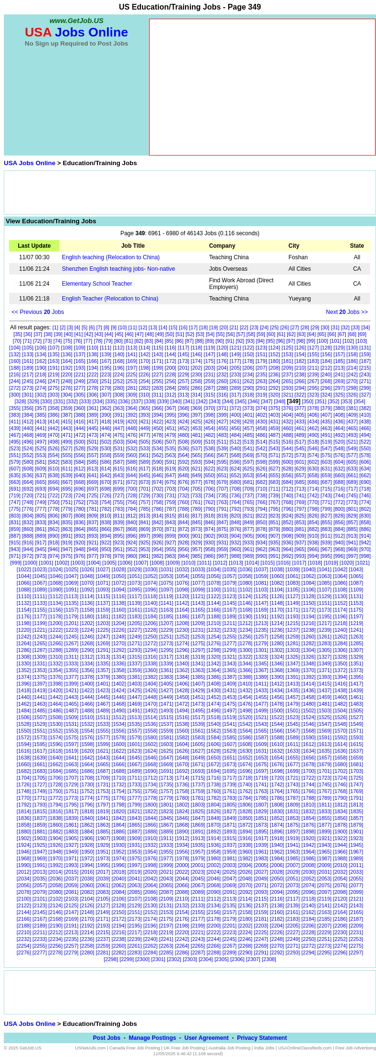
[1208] (182, 623)
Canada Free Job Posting (134, 1048)
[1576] (87, 737)
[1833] (324, 811)
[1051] (135, 576)
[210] (300, 368)
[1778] (150, 798)
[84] (158, 341)
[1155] (40, 610)
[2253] (356, 939)
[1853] (293, 818)
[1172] (309, 610)
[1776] (119, 798)
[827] (326, 515)
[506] (158, 442)
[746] (365, 495)
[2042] (150, 878)
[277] (79, 388)
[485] (248, 435)
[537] (196, 448)
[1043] (356, 569)
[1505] (356, 710)
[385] (41, 415)
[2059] (71, 885)
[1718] (245, 778)
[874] (209, 529)
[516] (287, 442)
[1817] (71, 811)
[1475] (230, 704)
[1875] (293, 825)
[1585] (230, 737)
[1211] (230, 623)
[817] (196, 515)
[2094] (277, 892)
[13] (153, 327)
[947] (66, 549)
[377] (300, 408)
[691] (15, 489)
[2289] (230, 952)
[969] (352, 549)
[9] (114, 327)
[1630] (245, 751)
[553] (41, 455)
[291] (261, 388)
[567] (222, 455)
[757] (144, 502)
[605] (352, 462)
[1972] (87, 858)
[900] (183, 536)
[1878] (340, 825)
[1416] (340, 684)
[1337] (135, 663)
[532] (131, 448)
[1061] (293, 576)
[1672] (214, 764)
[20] (224, 327)
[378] (313, 408)
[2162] (309, 912)
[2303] (190, 959)
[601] (300, 462)
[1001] (46, 563)
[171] (158, 361)
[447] (118, 428)
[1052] (150, 576)
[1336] (119, 663)
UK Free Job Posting (184, 1048)
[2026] (245, 872)
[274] (41, 388)
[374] (261, 408)
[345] (241, 401)
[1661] (40, 764)
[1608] (245, 744)
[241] (339, 374)
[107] (53, 347)
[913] (352, 536)
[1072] (119, 583)
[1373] (356, 670)
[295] (313, 388)
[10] (122, 327)
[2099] (356, 892)
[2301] (158, 959)
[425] (196, 421)
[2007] (293, 865)
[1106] (309, 589)
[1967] (356, 852)
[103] (361, 341)
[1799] (135, 804)
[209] (287, 368)
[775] (15, 509)
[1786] (277, 798)
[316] (222, 395)
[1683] (40, 771)
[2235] (71, 939)
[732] (183, 495)
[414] (53, 421)
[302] (41, 395)
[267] (313, 381)
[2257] (71, 946)
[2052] (309, 878)
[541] (248, 448)
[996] (339, 556)
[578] (365, 455)
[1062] (309, 576)
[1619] (71, 751)
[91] (229, 341)
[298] (352, 388)
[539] (222, 448)
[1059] (261, 576)
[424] (183, 421)
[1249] (135, 636)
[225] (131, 374)
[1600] (119, 744)
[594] (209, 462)
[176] (222, 361)
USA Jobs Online (30, 163)
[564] (183, 455)
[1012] (220, 563)
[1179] (71, 616)
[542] (261, 448)
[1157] (71, 610)
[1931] (135, 845)
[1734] (150, 784)
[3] (70, 327)
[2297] (356, 952)
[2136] (245, 905)
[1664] (87, 764)
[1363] (198, 670)
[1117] (135, 596)
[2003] (230, 865)
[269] (339, 381)
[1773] (71, 798)
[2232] (24, 939)
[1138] (119, 603)
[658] (313, 475)
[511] (222, 442)
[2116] (277, 899)
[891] (66, 536)
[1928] (87, 845)
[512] (235, 442)
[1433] (261, 690)
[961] (248, 549)
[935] (274, 542)
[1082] (277, 583)
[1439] (356, 690)
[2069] (230, 885)
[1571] (356, 731)
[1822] (150, 811)
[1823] (166, 811)
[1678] (309, 764)
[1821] (135, 811)
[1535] (135, 724)
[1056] (214, 576)
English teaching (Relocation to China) (111, 257)
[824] (287, 515)
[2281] (103, 952)
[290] (248, 388)
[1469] (135, 704)
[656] (287, 475)
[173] (183, 361)
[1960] (245, 852)
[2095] (293, 892)
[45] (119, 334)
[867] (118, 529)
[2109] (166, 899)
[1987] (324, 858)
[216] (15, 374)
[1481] (324, 704)
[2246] (245, 939)
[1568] (309, 731)
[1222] (55, 630)
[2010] (340, 865)
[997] (352, 556)
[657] (300, 475)
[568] (235, 455)
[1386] (214, 677)
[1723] (324, 778)
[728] (131, 495)
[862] (53, 529)
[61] (281, 334)
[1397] (40, 684)
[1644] (119, 757)
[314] (196, 395)
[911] (326, 536)
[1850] (245, 818)
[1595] (40, 744)
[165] (79, 361)
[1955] (166, 852)
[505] (144, 442)
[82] (138, 341)
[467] (15, 435)
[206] (248, 368)
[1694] (214, 771)
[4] (77, 327)
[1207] (166, 623)
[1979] (198, 858)
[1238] (309, 630)
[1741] (261, 784)
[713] (300, 489)
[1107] (324, 589)
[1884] (87, 831)
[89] (209, 341)
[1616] (24, 751)
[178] (248, 361)
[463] (326, 428)
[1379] (103, 677)
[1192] (277, 616)
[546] (313, 448)
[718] (365, 489)
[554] (53, 455)
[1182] (119, 616)
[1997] (135, 865)
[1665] (103, 764)
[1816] (55, 811)
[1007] (141, 563)
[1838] (55, 818)
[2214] (87, 932)
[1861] (71, 825)
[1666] (119, 764)
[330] (46, 401)
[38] (48, 334)
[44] (109, 334)
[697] (92, 489)
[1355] (71, 670)
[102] (348, 341)
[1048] (87, 576)
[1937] (230, 845)
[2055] (356, 878)
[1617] (40, 751)
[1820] (119, 811)
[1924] (24, 845)
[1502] (309, 710)
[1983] (261, 858)
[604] (339, 462)
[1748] (24, 791)
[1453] (230, 697)
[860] (28, 529)
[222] (92, 374)
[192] (66, 368)
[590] (158, 462)
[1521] (261, 717)
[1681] (356, 764)
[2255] (40, 946)
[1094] (119, 589)
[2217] (135, 932)
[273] (28, 388)
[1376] (55, 677)
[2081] (71, 892)
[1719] (261, 778)
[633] (352, 468)
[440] (28, 428)
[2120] (340, 899)
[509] (196, 442)
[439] (15, 428)
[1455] (261, 697)
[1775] (103, 798)
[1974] (119, 858)
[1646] (150, 757)
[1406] (182, 684)
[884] (339, 529)
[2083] (103, 892)
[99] (310, 341)
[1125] (261, 596)
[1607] (230, 744)
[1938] (245, 845)
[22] (244, 327)
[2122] (24, 905)
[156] (326, 354)
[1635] (324, 751)
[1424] (119, 690)
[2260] (119, 946)
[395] (170, 415)
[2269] (261, 946)
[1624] (150, 751)
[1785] (261, 798)
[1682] (24, 771)
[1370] (309, 670)
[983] (170, 556)
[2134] (214, 905)
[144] (170, 354)
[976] (79, 556)
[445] (92, 428)
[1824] (182, 811)
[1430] (214, 690)
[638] (53, 475)
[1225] (103, 630)
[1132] (24, 603)
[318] (248, 395)
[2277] (40, 952)
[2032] (340, 872)
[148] (222, 354)
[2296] (340, 952)
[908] (287, 536)
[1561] (198, 731)
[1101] (230, 589)
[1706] (55, 778)
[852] (287, 522)
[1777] (135, 798)
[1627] (198, 751)
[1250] (150, 636)
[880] (287, 529)
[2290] (245, 952)
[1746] (340, 784)
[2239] (135, 939)
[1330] (24, 663)
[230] (196, 374)
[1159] (103, 610)
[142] (144, 354)
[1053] (166, 576)
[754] (105, 502)
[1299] (230, 650)
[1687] (103, 771)
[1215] (293, 623)
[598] (261, 462)
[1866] (150, 825)
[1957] (198, 852)
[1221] (40, 630)
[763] (222, 502)
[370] (209, 408)
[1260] (309, 636)
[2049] (261, 878)
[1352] (24, 670)
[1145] (230, 603)
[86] (179, 341)
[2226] (277, 932)
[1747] (356, 784)
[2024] (214, 872)
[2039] (103, 878)
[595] (222, 462)
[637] (41, 475)
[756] (131, 502)
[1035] (230, 569)
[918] (53, 542)
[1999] (166, 865)
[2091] (230, 892)
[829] (352, 515)
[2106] (119, 899)
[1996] (119, 865)
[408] (339, 415)
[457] (248, 428)
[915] (15, 542)
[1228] (150, 630)
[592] (183, 462)
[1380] (119, 677)
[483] (222, 435)
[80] (118, 341)
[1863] (103, 825)
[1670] (182, 764)
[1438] (340, 690)
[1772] (55, 798)
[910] (313, 536)
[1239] (324, 630)
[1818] (87, 811)
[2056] (24, 885)
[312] (170, 395)
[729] (144, 495)
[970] (365, 549)
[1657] (324, 757)
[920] (79, 542)
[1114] (87, 596)
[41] (78, 334)
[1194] (309, 616)
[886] (365, 529)
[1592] (340, 737)
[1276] (214, 643)
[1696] (245, 771)
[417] (92, 421)
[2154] (182, 912)
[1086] (340, 583)
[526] (53, 448)
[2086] (150, 892)
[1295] (166, 650)
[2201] (230, 925)
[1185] (166, 616)
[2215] (103, 932)
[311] (158, 395)
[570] (261, 455)
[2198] (182, 925)
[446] (105, 428)
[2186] (340, 919)
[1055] (198, 576)
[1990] (24, 865)
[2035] (40, 878)
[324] (326, 395)
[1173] (324, 610)
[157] (339, 354)
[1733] (135, 784)
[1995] (103, 865)
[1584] (214, 737)
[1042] (340, 569)
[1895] (261, 831)
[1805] (230, 804)
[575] (326, 455)
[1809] (293, 804)
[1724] (340, 778)
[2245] (230, 939)
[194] (92, 368)
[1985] (293, 858)
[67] (342, 334)
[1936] (214, 845)
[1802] (182, 804)
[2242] (182, 939)
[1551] (40, 731)
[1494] (182, 710)
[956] (183, 549)
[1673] (230, 764)
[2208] (340, 925)
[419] (118, 421)
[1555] (103, 731)
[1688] (119, 771)
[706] (209, 489)
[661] (352, 475)
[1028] (119, 569)
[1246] (87, 636)
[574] (313, 455)
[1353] (40, 670)
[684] (287, 482)
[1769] (356, 791)
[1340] (182, 663)
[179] (261, 361)
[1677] (293, 764)
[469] (41, 435)
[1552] (55, 731)
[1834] (340, 811)
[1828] (245, 811)
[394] (158, 415)
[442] (53, 428)
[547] (326, 448)
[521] (352, 442)
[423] (170, 421)
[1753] (103, 791)
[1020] (347, 563)
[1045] (40, 576)
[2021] (166, 872)
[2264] (182, 946)
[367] (170, 408)
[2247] (261, 939)
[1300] (245, 650)
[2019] (135, 872)
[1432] (245, 690)
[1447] (135, 697)
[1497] (230, 710)
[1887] (135, 831)
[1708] (87, 778)
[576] (339, 455)
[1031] (166, 569)
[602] (313, 462)
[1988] (340, 858)
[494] (365, 435)
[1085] (324, 583)
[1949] (71, 852)
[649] (196, 475)
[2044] (182, 878)
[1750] (55, 791)
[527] (66, 448)
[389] (92, 415)
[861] (41, 529)
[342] (202, 401)
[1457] (293, 697)
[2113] (230, 899)
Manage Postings (152, 1038)
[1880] (24, 831)
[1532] (87, 724)
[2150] (119, 912)
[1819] (103, 811)
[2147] (71, 912)
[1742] (277, 784)
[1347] (293, 663)
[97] (290, 341)
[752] (79, 502)
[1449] (166, 697)
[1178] (55, 616)
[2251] (324, 939)
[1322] (245, 657)
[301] (28, 395)
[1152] (340, 603)
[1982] (245, 858)
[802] (365, 509)
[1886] (119, 831)
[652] (235, 475)
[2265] (198, 946)
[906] (261, 536)
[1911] (166, 838)
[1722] (309, 778)
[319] (261, 395)
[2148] (87, 912)
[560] (131, 455)
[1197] (356, 616)
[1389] (261, 677)
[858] (365, 522)
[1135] (71, 603)
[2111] (198, 899)
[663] (15, 482)
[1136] (87, 603)
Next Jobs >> (347, 312)
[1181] (103, 616)
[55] (220, 334)
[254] (144, 381)
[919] (66, 542)
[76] (77, 341)
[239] (313, 374)
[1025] (71, 569)
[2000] (182, 865)
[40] (68, 334)
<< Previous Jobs (38, 312)
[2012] (24, 872)
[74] (57, 341)
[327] (365, 395)
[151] (261, 354)
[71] (27, 341)
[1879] (356, 825)
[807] (66, 515)
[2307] (253, 959)
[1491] (135, 710)
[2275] (356, 946)
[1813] (356, 804)
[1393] (324, 677)
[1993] (71, 865)
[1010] (188, 563)
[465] (352, 428)
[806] (53, 515)
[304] (66, 395)
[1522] (277, 717)
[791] (222, 509)
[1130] (340, 596)
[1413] (293, 684)
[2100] (24, 899)
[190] (41, 368)
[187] (365, 361)
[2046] (214, 878)
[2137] (261, 905)
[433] (300, 421)
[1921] (324, 838)
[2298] (111, 959)
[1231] (198, 630)
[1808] (277, 804)
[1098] (182, 589)
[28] (305, 327)
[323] (313, 395)
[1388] (245, 677)
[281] (131, 388)
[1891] (198, 831)
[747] (15, 502)
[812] (131, 515)
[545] (300, 448)
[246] (41, 381)
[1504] (340, 710)
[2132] (182, 905)
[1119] (166, 596)
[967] (326, 549)
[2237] (103, 939)
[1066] (24, 583)
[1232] (214, 630)
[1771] (40, 798)
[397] (196, 415)
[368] (183, 408)
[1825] (198, 811)
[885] (352, 529)
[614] (105, 468)
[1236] (277, 630)
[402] (261, 415)
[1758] (182, 791)
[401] (248, 415)
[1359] (135, 670)
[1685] (71, 771)
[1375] (40, 677)
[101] (335, 341)
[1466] (87, 704)
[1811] (324, 804)
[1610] (277, 744)
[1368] (277, 670)
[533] (144, 448)
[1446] (119, 697)
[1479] (293, 704)
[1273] (166, 643)
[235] (261, 374)
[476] (131, 435)
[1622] (119, 751)
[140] (118, 354)
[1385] (198, 677)
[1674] (245, 764)
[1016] (283, 563)
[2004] (245, 865)
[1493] (166, 710)
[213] (339, 368)
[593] (196, 462)
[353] (346, 401)
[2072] (277, 885)
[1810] (309, 804)
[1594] (24, 744)
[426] (209, 421)
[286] (196, 388)
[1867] (166, 825)
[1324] (277, 657)
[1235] (261, 630)
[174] (196, 361)
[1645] (135, 757)
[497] (41, 442)
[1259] (293, 636)
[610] (53, 468)
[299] (365, 388)
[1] (56, 327)
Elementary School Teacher (97, 283)
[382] (365, 408)
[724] (79, 495)
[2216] (119, 932)
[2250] (309, 939)
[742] (313, 495)
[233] (235, 374)
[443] (66, 428)
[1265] (40, 643)
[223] (105, 374)
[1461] (356, 697)
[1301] (261, 650)
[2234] (55, 939)
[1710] (119, 778)
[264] (274, 381)
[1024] (55, 569)
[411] (15, 421)
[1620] (87, 751)
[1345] (261, 663)
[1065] (356, 576)
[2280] (87, 952)
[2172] (119, 919)
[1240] (340, 630)
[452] (183, 428)
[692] (28, 489)
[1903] (40, 838)
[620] (183, 468)
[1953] (135, 852)
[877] (248, 529)
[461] (300, 428)
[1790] (340, 798)
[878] (261, 529)
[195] (105, 368)
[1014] (252, 563)
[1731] (103, 784)
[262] (248, 381)
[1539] (198, 724)
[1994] (87, 865)
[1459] (324, 697)
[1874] (277, 825)
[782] (105, 509)
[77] (88, 341)
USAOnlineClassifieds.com (304, 1048)
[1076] (182, 583)
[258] (196, 381)
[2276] (24, 952)
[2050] (277, 878)
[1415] (324, 684)
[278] (92, 388)
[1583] (198, 737)
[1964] (309, 852)
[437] (352, 421)
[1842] (119, 818)
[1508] (55, 717)
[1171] (293, 610)
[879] (274, 529)
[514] (261, 442)
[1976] (150, 858)
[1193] (293, 616)
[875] (222, 529)
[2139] (293, 905)
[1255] (230, 636)
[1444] (87, 697)
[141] (131, 354)
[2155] (198, 912)
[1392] (309, 677)
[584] (79, 462)
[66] (332, 334)
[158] (352, 354)
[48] (149, 334)
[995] (326, 556)
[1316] (150, 657)
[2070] (245, 885)
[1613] (324, 744)
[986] (209, 556)
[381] (352, 408)
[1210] (214, 623)
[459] (274, 428)
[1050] (119, 576)
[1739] (230, 784)
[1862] (87, 825)
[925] (144, 542)
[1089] (40, 589)
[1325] (293, 657)
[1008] (157, 563)
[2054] (340, 878)
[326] (352, 395)
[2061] (103, 885)
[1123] (230, 596)
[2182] (277, 919)
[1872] (245, 825)
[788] (183, 509)
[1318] (182, 657)
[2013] (40, 872)
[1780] (182, 798)
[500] (79, 442)
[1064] (340, 576)
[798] (313, 509)
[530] (105, 448)
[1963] (293, 852)
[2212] (55, 932)
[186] (352, 361)
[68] (352, 334)
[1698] (277, 771)
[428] (235, 421)
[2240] (150, 939)
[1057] (230, 576)
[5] (84, 327)
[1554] (87, 731)
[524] (28, 448)
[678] (209, 482)
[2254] (24, 946)
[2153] (166, 912)
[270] (352, 381)
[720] (28, 495)
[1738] (214, 784)
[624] (235, 468)
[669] (92, 482)
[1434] (277, 690)
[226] (144, 374)
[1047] (71, 576)
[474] (105, 435)
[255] (158, 381)
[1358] (119, 670)
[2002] (214, 865)
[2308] (269, 959)
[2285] (166, 952)
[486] (261, 435)
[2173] (135, 919)
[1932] (150, 845)
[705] (196, 489)
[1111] (40, 596)
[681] (248, 482)
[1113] (71, 596)
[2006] (277, 865)
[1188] (214, 616)
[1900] (340, 831)
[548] (339, 448)
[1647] (166, 757)
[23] (254, 327)
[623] (222, 468)
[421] (144, 421)
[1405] (166, 684)
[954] (158, 549)
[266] (300, 381)
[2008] (309, 865)
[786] (158, 509)
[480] (183, 435)
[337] (137, 401)
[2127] (103, 905)
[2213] (71, 932)
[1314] (119, 657)
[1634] (309, 751)
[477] (144, 435)
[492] (339, 435)
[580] (28, 462)
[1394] (340, 677)
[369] (196, 408)
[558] (105, 455)
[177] (235, 361)
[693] (41, 489)
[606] (365, 462)
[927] (170, 542)
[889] (41, 536)
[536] (183, 448)
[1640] (55, 757)
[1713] (166, 778)
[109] (79, 347)
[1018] (315, 563)
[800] (339, 509)
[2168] (55, 919)
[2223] (230, 932)
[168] (118, 361)
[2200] (214, 925)
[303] (53, 395)
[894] (105, 536)
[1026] (87, 569)
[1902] (24, 838)
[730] (158, 495)
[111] (105, 347)
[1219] (356, 623)
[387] (66, 415)
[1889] (166, 831)
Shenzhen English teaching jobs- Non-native (118, 268)
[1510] (87, 717)
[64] (311, 334)
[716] (339, 489)
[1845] (166, 818)
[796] (287, 509)
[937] (300, 542)
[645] (144, 475)
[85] (169, 341)
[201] (183, 368)
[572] (287, 455)
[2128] (119, 905)
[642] (105, 475)
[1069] (71, 583)
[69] (362, 334)
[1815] (40, 811)
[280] (118, 388)
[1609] (261, 744)
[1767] (324, 791)
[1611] (293, 744)
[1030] (150, 569)
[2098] (340, 892)
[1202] (87, 623)
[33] (355, 327)
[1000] (30, 563)
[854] (313, 522)
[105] (28, 347)
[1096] (150, 589)
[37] (38, 334)
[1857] (356, 818)
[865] (92, 529)
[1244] (55, 636)
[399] (222, 415)
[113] (131, 347)
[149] (235, 354)
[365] (144, 408)
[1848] (214, 818)
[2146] (55, 912)
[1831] (293, 811)
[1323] (261, 657)
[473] (92, 435)
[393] (144, 415)
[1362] (182, 670)
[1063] (324, 576)
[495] (15, 442)
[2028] (277, 872)
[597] (248, 462)
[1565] (261, 731)
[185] (339, 361)
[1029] (135, 569)
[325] (339, 395)
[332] (72, 401)
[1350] (340, 663)
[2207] (324, 925)
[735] (222, 495)
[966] (313, 549)
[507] (170, 442)
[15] (173, 327)
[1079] (230, 583)
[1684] (55, 771)
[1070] (87, 583)
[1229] (166, 630)
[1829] (261, 811)
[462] (313, 428)
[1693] (198, 771)
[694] (53, 489)
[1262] (340, 636)
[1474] (214, 704)
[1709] (103, 778)
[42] (88, 334)
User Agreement (207, 1038)
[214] (352, 368)
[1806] (245, 804)
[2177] (198, 919)
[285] (183, 388)
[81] (128, 341)
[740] (287, 495)
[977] (92, 556)
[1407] (198, 684)
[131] (365, 347)
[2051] (293, 878)
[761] (196, 502)
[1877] (324, 825)
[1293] (135, 650)
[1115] (103, 596)
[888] (28, 536)
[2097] (324, 892)
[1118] (150, 596)
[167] (105, 361)
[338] (150, 401)
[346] (253, 401)
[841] (144, 522)
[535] (170, 448)
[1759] (198, 791)
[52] (190, 334)
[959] (222, 549)
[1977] (166, 858)
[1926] (55, 845)
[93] (250, 341)
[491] (326, 435)
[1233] (230, 630)
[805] (41, 515)
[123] (261, 347)
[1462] (24, 704)
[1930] (119, 845)
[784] (131, 509)
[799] (326, 509)
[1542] (245, 724)
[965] (300, 549)
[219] (53, 374)
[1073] (135, 583)
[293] (287, 388)
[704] (183, 489)
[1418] (24, 690)
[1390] (277, 677)
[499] (66, 442)
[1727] (40, 784)
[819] (222, 515)
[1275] (198, 643)
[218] (41, 374)
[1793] (40, 804)
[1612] (309, 744)
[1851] (261, 818)
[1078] (214, 583)
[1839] (71, 818)
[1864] (119, 825)
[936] (287, 542)
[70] (17, 341)
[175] (209, 361)
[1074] (150, 583)
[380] (339, 408)
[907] (274, 536)
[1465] (71, 704)
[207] (261, 368)
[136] (66, 354)
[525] (41, 448)
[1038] (277, 569)
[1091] (71, 589)
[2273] (324, 946)
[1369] (293, 670)
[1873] (261, 825)
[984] (183, 556)
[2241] (166, 939)
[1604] (182, 744)
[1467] (103, 704)
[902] (209, 536)
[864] (79, 529)
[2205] (293, 925)
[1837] (40, 818)
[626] (261, 468)
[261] (235, 381)
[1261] (324, 636)
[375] (274, 408)
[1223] (71, 630)
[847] (222, 522)
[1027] (103, 569)
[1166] (214, 610)
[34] (365, 327)
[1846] (182, 818)
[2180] (245, 919)
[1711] (135, 778)
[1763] (261, 791)
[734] (209, 495)
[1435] (293, 690)
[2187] (356, 919)
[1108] (340, 589)
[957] (196, 549)
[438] (365, 421)
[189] (28, 368)
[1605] (198, 744)
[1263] (356, 636)
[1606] (214, 744)
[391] (118, 415)
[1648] (182, 757)
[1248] (119, 636)
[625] (248, 468)
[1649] (198, 757)
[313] (183, 395)
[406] (313, 415)
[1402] (119, 684)
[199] (158, 368)
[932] (235, 542)
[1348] (309, 663)
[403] (274, 415)
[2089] (198, 892)
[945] (41, 549)
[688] (339, 482)
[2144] (24, 912)
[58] (251, 334)
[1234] (245, 630)
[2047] (230, 878)
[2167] (40, 919)
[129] (339, 347)
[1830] (277, 811)
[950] (105, 549)
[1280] (277, 643)
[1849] (230, 818)
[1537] (166, 724)
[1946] (24, 852)
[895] (118, 536)
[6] (92, 327)
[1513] (135, 717)
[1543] (261, 724)
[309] (131, 395)
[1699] (293, 771)
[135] (53, 354)
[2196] (150, 925)
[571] (274, 455)
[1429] (198, 690)
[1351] (356, 663)
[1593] (356, 737)
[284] (170, 388)
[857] (352, 522)
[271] (365, 381)
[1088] (24, 589)
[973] (41, 556)
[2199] (198, 925)
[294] (300, 388)
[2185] (324, 919)
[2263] (166, 946)
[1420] (55, 690)
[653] (248, 475)
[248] (66, 381)
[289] (235, 388)
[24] (264, 327)
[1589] (293, 737)
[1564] (245, 731)
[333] (85, 401)
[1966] (340, 852)
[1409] (230, 684)
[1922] (340, 838)
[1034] (214, 569)
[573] (300, 455)
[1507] (40, 717)
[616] (131, 468)
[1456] (277, 697)
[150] (248, 354)
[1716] (214, 778)
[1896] (277, 831)
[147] (209, 354)
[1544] (277, 724)
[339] (163, 401)
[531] (118, 448)
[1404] (150, 684)
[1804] (214, 804)
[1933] (166, 845)
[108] (66, 347)
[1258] (277, 636)
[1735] (166, 784)
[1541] (230, 724)
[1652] (245, 757)
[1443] (71, 697)
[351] (321, 401)
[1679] (324, 764)
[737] (248, 495)
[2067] (198, 885)
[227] (158, 374)
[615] (118, 468)
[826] (313, 515)
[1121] (198, 596)
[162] (41, 361)
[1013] (236, 563)
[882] (313, 529)
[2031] (324, 872)
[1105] (293, 589)
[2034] (24, 878)
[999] (16, 563)
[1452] (214, 697)
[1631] (261, 751)
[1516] (182, 717)
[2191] (71, 925)
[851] (274, 522)
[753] (92, 502)
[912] (339, 536)
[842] (158, 522)
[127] (313, 347)
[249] (79, 381)
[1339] (166, 663)
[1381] (135, 677)
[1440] (24, 697)
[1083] (293, 583)
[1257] (261, 636)
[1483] (356, 704)
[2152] (150, 912)
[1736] (182, 784)
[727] (118, 495)
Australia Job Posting (229, 1048)
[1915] (230, 838)
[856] (339, 522)
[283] (158, 388)
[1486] (55, 710)
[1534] (119, 724)
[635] (15, 475)
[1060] (277, 576)
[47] (139, 334)
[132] (15, 354)
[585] (92, 462)
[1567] (293, 731)
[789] (196, 509)
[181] (287, 361)
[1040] (309, 569)
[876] (235, 529)
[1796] (87, 804)
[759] (170, 502)
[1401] (103, 684)
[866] (105, 529)
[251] (105, 381)
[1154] (24, 610)
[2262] (150, 946)
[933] (248, 542)
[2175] (166, 919)
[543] (274, 448)
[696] (79, 489)
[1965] (324, 852)
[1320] (214, 657)
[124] (274, 347)
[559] (118, 455)
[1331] (40, 663)
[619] (170, 468)
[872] (183, 529)
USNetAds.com (90, 1048)
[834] (53, 522)
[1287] (40, 650)
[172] (170, 361)
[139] (105, 354)
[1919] (293, 838)
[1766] (309, 791)
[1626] (182, 751)
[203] (209, 368)
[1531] (71, 724)
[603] (326, 462)
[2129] (135, 905)
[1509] (71, 717)
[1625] (166, 751)
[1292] (119, 650)
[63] (301, 334)
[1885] (103, 831)
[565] (196, 455)
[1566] (277, 731)
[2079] (40, 892)
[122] (248, 347)
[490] (313, 435)
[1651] (230, 757)
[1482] (340, 704)
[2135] (230, 905)
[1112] (55, 596)
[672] (131, 482)
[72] (37, 341)
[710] (261, 489)
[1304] (309, 650)
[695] (66, 489)
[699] (118, 489)
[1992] (55, 865)
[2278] (55, 952)
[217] (28, 374)
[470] (53, 435)
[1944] (340, 845)
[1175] (356, 610)
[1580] (150, 737)
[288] (222, 388)
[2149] (103, 912)
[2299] (126, 959)
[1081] (261, 583)
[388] (79, 415)
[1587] (261, 737)
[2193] (103, 925)
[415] (66, 421)
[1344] (245, 663)
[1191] (261, 616)
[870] (158, 529)
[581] (41, 462)
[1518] (214, 717)
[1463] (40, 704)
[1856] (340, 818)
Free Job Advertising (355, 1048)
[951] (118, 549)
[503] (118, 442)
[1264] (24, 643)
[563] (170, 455)
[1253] (198, 636)
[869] (144, 529)
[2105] (103, 899)
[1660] (24, 764)
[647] (170, 475)
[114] (144, 347)
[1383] (166, 677)
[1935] (198, 845)
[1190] (245, 616)
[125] (287, 347)
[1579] (135, 737)
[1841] (103, 818)
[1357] (103, 670)
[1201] (71, 623)
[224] (118, 374)
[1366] (245, 670)
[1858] (24, 825)
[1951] (103, 852)
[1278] (245, 643)
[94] (260, 341)
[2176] (182, 919)
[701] (144, 489)
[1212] (245, 623)
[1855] (324, 818)
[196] (118, 368)
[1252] (182, 636)
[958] (209, 549)
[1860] (55, 825)
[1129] (324, 596)
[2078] (24, 892)
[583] (66, 462)
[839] (118, 522)
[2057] (40, 885)
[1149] (293, 603)
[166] (92, 361)
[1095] (135, 589)
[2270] (277, 946)
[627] (274, 468)
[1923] (356, 838)
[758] (158, 502)
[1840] (87, 818)
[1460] (340, 697)
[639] (66, 475)
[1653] (261, 757)
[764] (235, 502)
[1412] (277, 684)
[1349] (324, 663)
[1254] (214, 636)
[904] (235, 536)
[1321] (230, 657)
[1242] (24, 636)
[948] (79, 549)
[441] (41, 428)
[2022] (182, 872)
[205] (235, 368)
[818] (209, 515)
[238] (300, 374)
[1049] (103, 576)
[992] (287, 556)
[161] (28, 361)
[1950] (87, 852)
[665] (41, 482)
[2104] (87, 899)
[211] (313, 368)
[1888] (150, 831)
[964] (287, 549)
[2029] (293, 872)
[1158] (87, 610)
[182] (300, 361)
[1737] (198, 784)
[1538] (182, 724)
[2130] (150, 905)
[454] (209, 428)
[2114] (245, 899)
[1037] (261, 569)
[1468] (119, 704)
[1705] (40, 778)
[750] (53, 502)
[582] (53, 462)
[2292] (277, 952)
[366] (158, 408)
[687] (326, 482)
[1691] (166, 771)
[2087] (166, 892)
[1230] (182, 630)
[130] (352, 347)
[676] (183, 482)
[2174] (150, 919)
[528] (79, 448)
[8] (106, 327)
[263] (261, 381)
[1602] (150, 744)
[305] (79, 395)
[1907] (103, 838)
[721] (41, 495)
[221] (79, 374)
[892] (79, 536)
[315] (209, 395)
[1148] (277, 603)
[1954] (150, 852)
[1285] (356, 643)
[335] (111, 401)
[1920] (309, 838)
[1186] (182, 616)
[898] (158, 536)
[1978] (182, 858)
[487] (274, 435)
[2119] (324, 899)
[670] (105, 482)
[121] (235, 347)
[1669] (166, 764)
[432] (287, 421)
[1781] (198, 798)
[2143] (356, 905)
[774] (365, 502)
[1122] (214, 596)
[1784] (245, 798)
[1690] (150, 771)
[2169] (71, 919)
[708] (235, 489)
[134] (41, 354)
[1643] (103, 757)
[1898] (309, 831)
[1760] (214, 791)
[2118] (309, 899)
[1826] (214, 811)
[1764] (277, 791)
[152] (274, 354)
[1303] (293, 650)
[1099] (198, 589)
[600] (287, 462)
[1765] (293, 791)
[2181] (261, 919)
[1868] (182, 825)
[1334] (87, 663)
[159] (365, 354)
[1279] (261, 643)
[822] (261, 515)
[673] (144, 482)
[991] (274, 556)
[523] (15, 448)
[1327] (324, 657)
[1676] (277, 764)
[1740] (245, 784)
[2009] (324, 865)
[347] (266, 401)
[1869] (198, 825)
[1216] (309, 623)
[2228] (309, 932)
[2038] (87, 878)
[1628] (214, 751)
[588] (131, 462)
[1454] (245, 697)
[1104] (277, 589)
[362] (105, 408)
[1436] (309, 690)
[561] (144, 455)
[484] (235, 435)
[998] (365, 556)
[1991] (40, 865)
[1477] (261, 704)
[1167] (230, 610)
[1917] (261, 838)
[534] (158, 448)
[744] (339, 495)
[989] (248, 556)
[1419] (40, 690)
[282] (144, 388)
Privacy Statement (262, 1038)
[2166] (24, 919)
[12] (143, 327)
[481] (196, 435)
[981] (144, 556)
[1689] (135, 771)
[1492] (150, 710)
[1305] (324, 650)
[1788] (309, 798)
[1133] (40, 603)
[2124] (55, 905)
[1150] (309, 603)
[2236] (87, 939)
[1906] (87, 838)
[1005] (109, 563)
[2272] (309, 946)
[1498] (245, 710)
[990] (261, 556)
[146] (196, 354)
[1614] (340, 744)
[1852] (277, 818)
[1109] (356, 589)
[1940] (277, 845)
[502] (105, 442)
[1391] (293, 677)
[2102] (55, 899)
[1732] (119, 784)
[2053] (324, 878)
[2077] (356, 885)
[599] (274, 462)
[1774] (87, 798)
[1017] (299, 563)
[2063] (135, 885)
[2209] (356, 925)
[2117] (293, 899)
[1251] (166, 636)
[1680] (340, 764)
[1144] (214, 603)
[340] (176, 401)
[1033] (198, 569)
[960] (235, 549)
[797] (300, 509)
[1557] (135, 731)
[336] (124, 401)
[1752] (87, 791)
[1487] (71, 710)
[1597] (71, 744)
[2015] (71, 872)
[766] (261, 502)
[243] (365, 374)
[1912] (182, 838)
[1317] (166, 657)
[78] (98, 341)
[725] (92, 495)
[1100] (214, 589)
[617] (144, 468)
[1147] (261, 603)
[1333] (71, 663)
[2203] (261, 925)
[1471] (166, 704)
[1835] (356, 811)
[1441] (40, 697)
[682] (261, 482)
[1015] (267, 563)
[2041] (135, 878)
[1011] (204, 563)
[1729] (71, 784)
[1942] (309, 845)
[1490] (119, 710)
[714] (313, 489)
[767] (274, 502)
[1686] (87, 771)
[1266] (55, 643)
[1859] (40, 825)
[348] (279, 401)
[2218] (150, 932)
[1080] (245, 583)
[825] (300, 515)
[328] (20, 401)
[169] (131, 361)
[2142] (340, 905)
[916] (28, 542)
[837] (92, 522)
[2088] (182, 892)
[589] (144, 462)
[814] (158, 515)
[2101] (40, 899)
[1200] (55, 623)
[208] (274, 368)
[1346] (277, 663)
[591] (170, 462)
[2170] (87, 919)
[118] (196, 347)
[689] (352, 482)
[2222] (214, 932)
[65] (321, 334)
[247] (53, 381)
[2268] (245, 946)
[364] (131, 408)
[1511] (103, 717)
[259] (209, 381)
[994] (313, 556)
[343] (215, 401)
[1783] (230, 798)
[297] (339, 388)
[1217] (324, 623)
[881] (300, 529)
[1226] (119, 630)
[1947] (40, 852)
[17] (193, 327)
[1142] (182, 603)
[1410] (245, 684)
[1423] (103, 690)
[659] (326, 475)
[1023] (40, 569)
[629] (300, 468)
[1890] (182, 831)
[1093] (103, 589)
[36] (28, 334)
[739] (274, 495)
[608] (28, 468)
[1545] (293, 724)
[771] (326, 502)
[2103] (71, 899)
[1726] (24, 784)
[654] (261, 475)
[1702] (340, 771)
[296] (326, 388)
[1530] (55, 724)
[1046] (55, 576)
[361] (92, 408)
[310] (144, 395)
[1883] (71, 831)
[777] (41, 509)
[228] (170, 374)
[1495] (198, 710)
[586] (105, 462)
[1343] (230, 663)
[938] (313, 542)
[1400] (87, 684)
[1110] (24, 596)
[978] (105, 556)
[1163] (166, 610)
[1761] (230, 791)
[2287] (198, 952)
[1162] (150, 610)
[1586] (245, 737)
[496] (28, 442)
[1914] (214, 838)
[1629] (230, 751)
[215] (365, 368)
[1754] (119, 791)
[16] (183, 327)
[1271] (135, 643)
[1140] (150, 603)
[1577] (103, 737)
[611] (66, 468)
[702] (158, 489)
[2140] (309, 905)
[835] (66, 522)
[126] (300, 347)
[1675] (261, 764)
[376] (287, 408)
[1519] (230, 717)
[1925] (40, 845)
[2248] (277, 939)
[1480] (309, 704)
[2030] (309, 872)
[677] (196, 482)
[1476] (245, 704)
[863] (66, 529)
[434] (313, 421)
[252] (118, 381)
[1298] (214, 650)
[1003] (77, 563)
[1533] (103, 724)
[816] (183, 515)
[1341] (198, 663)
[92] (239, 341)
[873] (196, 529)
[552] (28, 455)
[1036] (245, 569)
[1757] (166, 791)
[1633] (293, 751)
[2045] (198, 878)
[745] (352, 495)
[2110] (182, 899)
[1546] (309, 724)
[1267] (71, 643)
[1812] (340, 804)
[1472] (182, 704)
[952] (131, 549)
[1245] (71, 636)
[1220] (24, 630)
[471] (66, 435)
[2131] (166, 905)
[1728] (55, 784)
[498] (53, 442)
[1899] (324, 831)
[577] (352, 455)
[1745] (324, 784)
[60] (271, 334)
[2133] (198, 905)
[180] (274, 361)
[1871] (230, 825)
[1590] (309, 737)
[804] (28, 515)
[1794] (55, 804)
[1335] (103, 663)
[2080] (55, 892)
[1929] (103, 845)
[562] (158, 455)
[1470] (150, 704)
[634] (365, 468)
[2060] (87, 885)
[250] (92, 381)
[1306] (340, 650)
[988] (235, 556)
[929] (196, 542)
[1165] (198, 610)
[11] (133, 327)
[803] (15, 515)
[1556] (119, 731)
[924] (131, 542)
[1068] (55, 583)
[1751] (71, 791)
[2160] (277, 912)
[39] (58, 334)
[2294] (309, 952)
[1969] (40, 858)
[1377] (71, 677)
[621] (196, 468)
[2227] (293, 932)
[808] (79, 515)
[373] (248, 408)
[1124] (245, 596)
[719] (15, 495)
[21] (234, 327)
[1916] (245, 838)
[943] (15, 549)
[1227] (135, 630)
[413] (41, 421)
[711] (274, 489)
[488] (287, 435)
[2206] (309, 925)
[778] (53, 509)
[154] (300, 354)
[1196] (340, 616)
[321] (287, 395)
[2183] (293, 919)
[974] (53, 556)
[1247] (103, 636)
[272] (15, 388)
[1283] (324, 643)
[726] (105, 495)
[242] (352, 374)
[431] (274, 421)
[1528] (24, 724)
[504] (131, 442)
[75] (67, 341)
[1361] (166, 670)
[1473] (198, 704)
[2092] (245, 892)
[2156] (214, 912)
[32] (345, 327)
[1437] (324, 690)
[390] (105, 415)
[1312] (87, 657)
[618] (158, 468)
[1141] (166, 603)
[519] (326, 442)
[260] (222, 381)
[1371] (324, 670)
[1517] (198, 717)
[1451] (198, 697)
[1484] (24, 710)
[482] (209, 435)
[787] (170, 509)
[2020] (150, 872)
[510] (209, 442)
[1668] (150, 764)
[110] (92, 347)
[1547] (324, 724)
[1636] (340, 751)
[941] (352, 542)
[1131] (356, 596)
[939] (326, 542)
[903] (222, 536)
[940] (339, 542)
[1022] (24, 569)
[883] (326, 529)
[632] (339, 468)
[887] (15, 536)
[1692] (182, 771)
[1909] (135, 838)
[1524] (309, 717)
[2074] (309, 885)
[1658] (340, 757)
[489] (300, 435)
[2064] (150, 885)
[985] (196, 556)
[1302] (277, 650)
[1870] (214, 825)
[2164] (340, 912)
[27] (295, 327)
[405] (300, 415)
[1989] (356, 858)
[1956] (182, 852)
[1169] (261, 610)
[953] (144, 549)
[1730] (87, 784)
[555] (66, 455)
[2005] (261, 865)
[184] (326, 361)
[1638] (24, 757)
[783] (118, 509)
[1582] (182, 737)
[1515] (166, 717)
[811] (118, 515)
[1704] (24, 778)
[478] (158, 435)
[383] (15, 415)
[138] (92, 354)
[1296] (182, 650)
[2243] (198, 939)
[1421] (71, 690)
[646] (158, 475)
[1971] (71, 858)
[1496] (214, 710)
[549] (352, 448)
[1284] (340, 643)
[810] (105, 515)
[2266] (214, 946)
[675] (170, 482)
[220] (66, 374)
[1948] (55, 852)
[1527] (356, 717)
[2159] (261, 912)
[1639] (40, 757)
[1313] (103, 657)
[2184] (309, 919)
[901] (196, 536)
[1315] (135, 657)
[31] (335, 327)
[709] (248, 489)
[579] (15, 462)
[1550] (24, 731)
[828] (339, 515)
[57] (240, 334)
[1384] (182, 677)
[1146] (245, 603)
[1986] (309, 858)
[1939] (261, 845)
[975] (66, 556)
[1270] (119, 643)
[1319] (198, 657)
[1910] (150, 838)
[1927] (71, 845)
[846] (209, 522)
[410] (365, 415)
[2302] (174, 959)
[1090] (55, 589)
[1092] (87, 589)
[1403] (135, 684)
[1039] (293, 569)
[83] (148, 341)
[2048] (245, 878)
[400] (235, 415)
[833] (41, 522)
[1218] (340, 623)
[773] (352, 502)
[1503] (324, 710)
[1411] (261, 684)
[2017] (103, 872)
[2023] (198, 872)
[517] (300, 442)
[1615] (356, 744)
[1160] (119, 610)
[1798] (119, 804)
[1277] (230, 643)
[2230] (340, 932)
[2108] (150, 899)
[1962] (277, 852)
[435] (326, 421)
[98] (300, 341)
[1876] (309, 825)
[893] (92, 536)
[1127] (293, 596)
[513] (248, 442)
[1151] (324, 603)
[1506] (24, 717)
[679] (222, 482)
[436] (339, 421)
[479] (170, 435)
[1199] (40, 623)
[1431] (230, 690)
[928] (183, 542)
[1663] (71, 764)
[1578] (119, 737)
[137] (79, 354)
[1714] (182, 778)
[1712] (150, 778)
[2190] (55, 925)
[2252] (340, 939)
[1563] (230, 731)
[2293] (293, 952)
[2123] (40, 905)
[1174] (340, 610)
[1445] (103, 697)
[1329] (356, 657)
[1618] (55, 751)
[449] (144, 428)
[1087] (356, 583)
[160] (15, 361)
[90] (219, 341)
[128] (326, 347)
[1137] (103, 603)
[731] (170, 495)
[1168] (245, 610)
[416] (79, 421)
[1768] (340, 791)
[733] (196, 495)
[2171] (103, 919)
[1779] (166, 798)
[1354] (55, 670)
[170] (144, 361)
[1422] (87, 690)
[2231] (356, 932)
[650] (209, 475)
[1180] (87, 616)
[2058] (55, 885)
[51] (180, 334)
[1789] (324, 798)
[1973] (103, 858)
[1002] (62, 563)
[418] (105, 421)
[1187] (198, 616)
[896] (131, 536)
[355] (15, 408)
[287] (209, 388)
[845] (196, 522)
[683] (274, 482)
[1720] (277, 778)
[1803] (198, 804)
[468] (28, 435)
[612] (79, 468)
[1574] (55, 737)
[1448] (150, 697)
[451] (170, 428)
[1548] (340, 724)
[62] (291, 334)
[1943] (324, 845)
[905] (248, 536)
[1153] (356, 603)
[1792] (24, 804)
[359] (66, 408)
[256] (170, 381)
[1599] (103, 744)
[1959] (230, 852)
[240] (326, 374)
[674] (158, 482)
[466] (365, 428)
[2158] (245, 912)
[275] (53, 388)
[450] (158, 428)
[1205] (135, 623)
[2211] (40, 932)
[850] (261, 522)
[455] (222, 428)
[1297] (198, 650)
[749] (41, 502)
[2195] (135, 925)
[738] (261, 495)
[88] (199, 341)
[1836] (24, 818)
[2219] (166, 932)
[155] (313, 354)
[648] (183, 475)
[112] (118, 347)
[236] (274, 374)
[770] (313, 502)
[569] (248, 455)
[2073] (293, 885)
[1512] (119, 717)
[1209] (198, 623)
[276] (66, 388)
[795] (274, 509)
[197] (131, 368)
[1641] (71, 757)
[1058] (245, 576)
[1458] (309, 697)
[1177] (40, 616)
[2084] (119, 892)
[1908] (119, 838)
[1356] (87, 670)
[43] (98, 334)
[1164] (182, 610)
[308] (118, 395)
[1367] (261, 670)
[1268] (87, 643)
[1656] (309, 757)
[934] (261, 542)
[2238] (119, 939)
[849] (248, 522)
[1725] (356, 778)
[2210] (24, 932)
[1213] (261, 623)
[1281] (293, 643)
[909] (300, 536)
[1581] (166, 737)
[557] (92, 455)
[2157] (230, 912)
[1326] (309, 657)
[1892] (214, 831)
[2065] (166, 885)
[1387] (230, 677)
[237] (287, 374)
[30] (325, 327)
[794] (261, 509)
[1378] (87, 677)
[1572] (24, 737)
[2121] (356, 899)
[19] (214, 327)
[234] (248, 374)
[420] (131, 421)
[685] (300, 482)
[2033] (356, 872)
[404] (287, 415)
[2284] (150, 952)
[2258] (87, 946)
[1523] (293, 717)
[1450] (182, 697)
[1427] (166, 690)
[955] (170, 549)
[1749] (40, 791)
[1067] (40, 583)
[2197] (166, 925)
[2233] (40, 939)
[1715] (198, 778)
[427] (222, 421)
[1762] (245, 791)
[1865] (135, 825)
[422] (158, 421)
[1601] (135, 744)
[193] (79, 368)
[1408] (214, 684)
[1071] (103, 583)
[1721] (293, 778)
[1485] (40, 710)
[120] (222, 347)
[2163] (324, 912)
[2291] (261, 952)
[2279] (71, 952)
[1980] (214, 858)
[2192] (87, 925)
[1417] (356, 684)
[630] (313, 468)
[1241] (356, 630)
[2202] (245, 925)
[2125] (71, 905)
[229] (183, 374)
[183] (313, 361)
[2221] (198, 932)
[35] (17, 334)
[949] (92, 549)
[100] (322, 341)
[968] (339, 549)
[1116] (119, 596)
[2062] (119, 885)
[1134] (55, 603)
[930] (209, 542)
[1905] (71, 838)
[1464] (55, 704)
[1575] (71, 737)
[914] (365, 536)
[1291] (103, 650)
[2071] (261, 885)
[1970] (55, 858)
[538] (209, 448)
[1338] (150, 663)
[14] (163, 327)
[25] (274, 327)
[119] (209, 347)
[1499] (261, 710)
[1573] (40, 737)
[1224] (87, 630)
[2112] (214, 899)
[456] (235, 428)
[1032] (182, 569)
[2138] (277, 905)
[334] (98, 401)
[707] (222, 489)
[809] (92, 515)
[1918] (277, 838)
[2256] (55, 946)
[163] (53, 361)
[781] (92, 509)
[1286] (24, 650)
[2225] (261, 932)
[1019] (331, 563)
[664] (28, 482)
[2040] (119, 878)
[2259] (103, 946)
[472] (79, 435)
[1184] (150, 616)
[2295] (324, 952)
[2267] (230, 946)
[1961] (261, 852)
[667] (66, 482)
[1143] (198, 603)
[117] (183, 347)
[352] (334, 401)
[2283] (135, 952)
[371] (222, 408)
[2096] (309, 892)
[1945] (356, 845)
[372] (235, 408)
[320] (274, 395)
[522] (365, 442)
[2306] (237, 959)
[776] (28, 509)
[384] (28, 415)
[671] (118, 482)
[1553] (71, 731)
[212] (326, 368)
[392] (131, 415)
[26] (284, 327)
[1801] (166, 804)
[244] (15, 381)
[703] (170, 489)
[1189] (230, 616)
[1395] (356, 677)
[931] (222, 542)
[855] (326, 522)
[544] (287, 448)
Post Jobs (106, 1038)
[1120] (182, 596)
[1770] (24, 798)
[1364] (214, 670)
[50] (169, 334)
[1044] (24, 576)
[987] (222, 556)
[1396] (24, 684)
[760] (183, 502)
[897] (144, 536)
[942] (365, 542)
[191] (53, 368)
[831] (15, 522)
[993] (300, 556)
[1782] (214, 798)
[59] (261, 334)
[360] (79, 408)
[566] (209, 455)
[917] (41, 542)
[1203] (103, 623)
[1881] (40, 831)
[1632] (277, 751)
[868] (131, 529)
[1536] (150, 724)
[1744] (309, 784)
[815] (170, 515)
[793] (248, 509)
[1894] (245, 831)
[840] (131, 522)
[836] (79, 522)
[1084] (309, 583)
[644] (131, 475)
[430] (261, 421)
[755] (118, 502)
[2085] (135, 892)
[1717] (230, 778)
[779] (66, 509)
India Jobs (264, 1048)
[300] (15, 395)
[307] (105, 395)
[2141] (324, 905)
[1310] (55, 657)
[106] (41, 347)
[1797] (103, 804)
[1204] (119, 623)
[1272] (150, 643)
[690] (365, 482)
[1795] (71, 804)
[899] (170, 536)
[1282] (309, 643)
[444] (79, 428)
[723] (66, 495)
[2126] (87, 905)
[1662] (55, 764)
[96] (280, 341)
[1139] (135, 603)
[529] (92, 448)
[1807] (261, 804)
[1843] (135, 818)
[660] (339, 475)
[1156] (55, 610)
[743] (326, 495)
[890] (53, 536)
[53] (200, 334)
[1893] (230, 831)
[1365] (230, 670)
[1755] (135, 791)
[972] (28, 556)
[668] (79, 482)
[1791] (356, 798)
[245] (28, 381)
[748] (28, 502)
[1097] (166, 589)
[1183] (135, 616)
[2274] (340, 946)
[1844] (150, 818)
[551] (15, 455)
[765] (248, 502)
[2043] (166, 878)
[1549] (356, 724)
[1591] (324, 737)
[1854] (309, 818)
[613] (92, 468)
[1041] (324, 569)
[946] (53, 549)
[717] (352, 489)
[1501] (293, 710)
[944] (28, 549)
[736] (235, 495)
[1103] (261, 589)
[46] (129, 334)
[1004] (93, 563)
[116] (170, 347)
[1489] (103, 710)
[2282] (119, 952)
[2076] (340, 885)
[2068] (214, 885)
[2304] (206, 959)
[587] (118, 462)
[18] (203, 327)
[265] (287, 381)
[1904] (55, 838)
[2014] (55, 872)
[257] (183, 381)
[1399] (71, 684)
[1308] (24, 657)
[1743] (293, 784)
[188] (15, 368)
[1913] (198, 838)
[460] (287, 428)
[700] (131, 489)
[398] (209, 415)
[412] (28, 421)
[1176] (24, 616)
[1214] (277, 623)
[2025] (230, 872)
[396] (183, 415)
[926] (158, 542)
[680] (235, 482)
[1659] (356, 757)
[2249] (293, 939)
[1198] (24, 623)
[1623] (135, 751)
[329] (33, 401)
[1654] (277, 757)
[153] (287, 354)
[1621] (103, 751)
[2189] (40, 925)
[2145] (40, 912)
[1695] (230, 771)
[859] (15, 529)
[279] (105, 388)
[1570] (340, 731)
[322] (300, 395)
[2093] (261, 892)
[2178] (214, 919)
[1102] (245, 589)
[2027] (261, 872)
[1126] (277, 596)
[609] (41, 468)
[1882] (55, 831)
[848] (235, 522)
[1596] (55, 744)
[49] (159, 334)
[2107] (135, 899)
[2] (63, 327)
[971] (15, 556)
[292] (274, 388)
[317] (235, 395)
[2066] (182, 885)
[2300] (142, 959)
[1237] (293, 630)
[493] (352, 435)
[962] (261, 549)
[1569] (324, 731)
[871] (170, 529)
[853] (300, 522)
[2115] (261, 899)
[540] (235, 448)
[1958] (214, 852)
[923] (118, 542)
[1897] (293, 831)
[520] (339, 442)
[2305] (221, 959)
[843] (170, 522)
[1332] (55, 663)
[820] (235, 515)
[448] (131, 428)
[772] (339, 502)
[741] (300, 495)
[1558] (150, 731)
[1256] (245, 636)
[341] (189, 401)
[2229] (324, 932)
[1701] (324, 771)
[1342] (214, 663)
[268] (326, 381)
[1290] (87, 650)
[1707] (71, 778)
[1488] (87, 710)
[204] (222, 368)
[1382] (150, 677)
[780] (79, 509)
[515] (274, 442)
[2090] (214, 892)
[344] (228, 401)
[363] (118, 408)
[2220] (182, 932)
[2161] (293, 912)
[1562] (214, 731)
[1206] (150, 623)
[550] (365, 448)
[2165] (356, 912)
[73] (47, 341)
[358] (53, 408)
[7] (99, 327)
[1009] (172, 563)
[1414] (309, 684)
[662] (365, 475)
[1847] (198, 818)
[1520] (245, 717)
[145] (183, 354)
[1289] (71, 650)
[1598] (87, 744)
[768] (287, 502)
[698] (105, 489)
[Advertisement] (262, 86)
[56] (230, 334)
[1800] (150, 804)
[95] (270, 341)
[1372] (340, 670)
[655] (274, 475)
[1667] (135, 764)
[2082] (87, 892)
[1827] (230, 811)
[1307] (356, 650)
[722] (53, 495)
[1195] (324, 616)
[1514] (150, 717)
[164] (66, 361)
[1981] (230, 858)
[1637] (356, 751)
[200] (170, 368)
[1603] (166, 744)
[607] (15, 468)
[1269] (103, 643)
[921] (92, 542)
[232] (222, 374)
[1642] (87, 757)
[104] (15, 347)
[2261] (135, 946)
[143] (158, 354)
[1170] (277, 610)
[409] (352, 415)
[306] (92, 395)
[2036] (55, 878)
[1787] (293, 798)
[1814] (24, 811)
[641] (92, 475)
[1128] (309, 596)
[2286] (182, 952)
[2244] (214, 939)
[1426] (150, 690)
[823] (274, 515)
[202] (196, 368)
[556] (79, 455)
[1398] (55, 684)
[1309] (40, 657)
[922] (105, 542)
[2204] (277, 925)
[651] (222, 475)
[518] (313, 442)
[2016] (87, 872)
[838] (105, 522)
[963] (274, 549)
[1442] (55, 697)
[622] (209, 468)
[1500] (277, 710)
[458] (261, 428)
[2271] (293, 946)
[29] (315, 327)
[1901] (356, 831)
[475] (118, 435)
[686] (313, 482)
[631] (326, 468)
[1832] (309, 811)
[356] (28, 408)
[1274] (182, 643)
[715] (326, 489)
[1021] (362, 563)
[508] (183, 442)
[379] (326, 408)
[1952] (119, 852)
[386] (53, 415)
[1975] (135, 858)
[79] (108, 341)
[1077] (198, 583)
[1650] (214, 757)
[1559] (166, 731)
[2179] (230, 919)
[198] (144, 368)
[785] (144, 509)
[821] (248, 515)
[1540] (214, 724)
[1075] (166, 583)
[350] (308, 401)
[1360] (150, 670)
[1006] (125, 563)
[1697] (261, 771)
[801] (352, 509)
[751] (66, 502)
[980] (131, 556)
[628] (287, 468)
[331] (59, 401)
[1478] (277, 704)
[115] (158, 347)
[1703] (356, 771)
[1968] (24, 858)
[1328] (340, 657)
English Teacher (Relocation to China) (110, 298)
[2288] (214, 952)
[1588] (277, 737)
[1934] (182, 845)
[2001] (198, 865)
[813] (144, 515)
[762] (209, 502)
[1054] (182, 576)
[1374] (24, 677)
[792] (235, 509)
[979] (118, 556)
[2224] (245, 932)
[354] (359, 401)
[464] (339, 428)
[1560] (182, 731)
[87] (189, 341)
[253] (131, 381)
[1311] (71, 657)
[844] (183, 522)
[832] (28, 522)
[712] (287, 489)
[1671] (198, 764)
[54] (210, 334)
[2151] (135, 912)
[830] (365, 515)
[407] (326, 415)
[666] (53, 482)
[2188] (24, 925)
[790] (209, 509)
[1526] (340, 717)
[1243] (40, 636)
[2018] (119, 872)
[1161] (135, 610)
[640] (79, 475)
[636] (28, 475)
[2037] (71, 878)
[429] (248, 421)
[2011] (356, 865)
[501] (92, 442)
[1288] (55, 650)
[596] (235, 462)
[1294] (150, 650)
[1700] (309, 771)
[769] (300, 502)
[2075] (324, 885)
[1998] (150, 865)
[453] (196, 428)
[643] (118, 475)
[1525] (324, 717)
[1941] (293, 845)
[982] (158, 556)
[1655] (293, 757)
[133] (28, 354)
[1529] (40, 724)
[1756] (150, 791)
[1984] (277, 858)
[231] (209, 374)
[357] (41, 408)
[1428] (182, 690)
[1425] (135, 690)
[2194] (119, 925)
